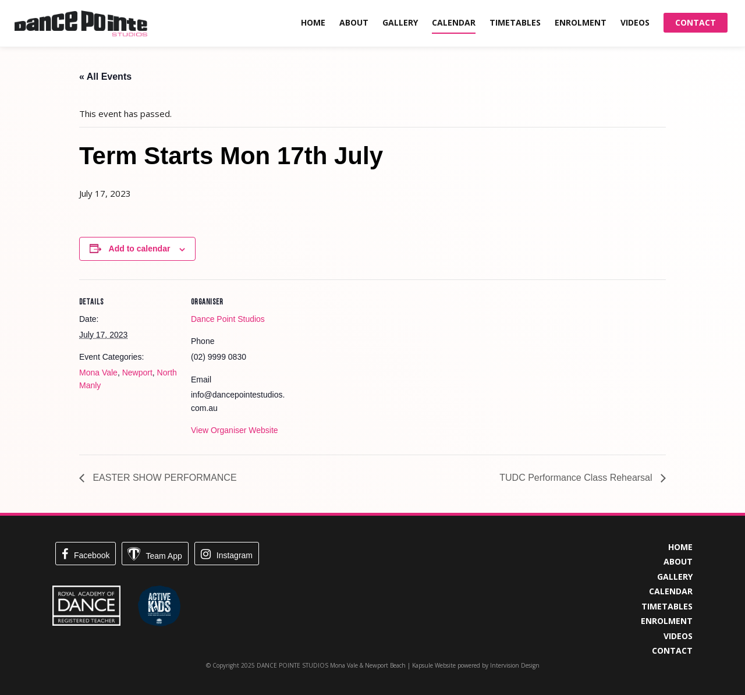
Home (313, 22)
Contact (695, 22)
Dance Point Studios (228, 319)
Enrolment (580, 22)
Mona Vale (98, 372)
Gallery (400, 22)
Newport (137, 372)
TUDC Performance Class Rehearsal (577, 478)
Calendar (454, 22)
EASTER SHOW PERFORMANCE (163, 478)
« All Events (105, 76)
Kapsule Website (434, 665)
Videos (635, 22)
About (353, 22)
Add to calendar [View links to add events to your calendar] (140, 248)
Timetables (515, 22)
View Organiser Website (234, 430)
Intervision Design (515, 665)
